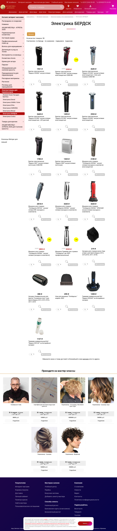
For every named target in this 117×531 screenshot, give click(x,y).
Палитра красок (21, 500)
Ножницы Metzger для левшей (9, 140)
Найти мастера (21, 503)
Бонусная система (52, 493)
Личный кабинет (21, 496)
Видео (76, 493)
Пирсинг (5, 65)
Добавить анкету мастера (55, 496)
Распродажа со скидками (11, 21)
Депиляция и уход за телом (10, 51)
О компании (78, 487)
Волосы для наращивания (12, 46)
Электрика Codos (9, 116)
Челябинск (11, 2)
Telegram (77, 512)
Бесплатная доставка (41, 2)
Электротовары (54, 12)
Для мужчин (79, 12)
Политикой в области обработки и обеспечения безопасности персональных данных (47, 523)
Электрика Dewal (9, 99)
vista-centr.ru (30, 17)
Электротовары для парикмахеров (9, 91)
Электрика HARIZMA (10, 108)
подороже (68, 41)
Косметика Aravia (8, 58)
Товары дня (90, 12)
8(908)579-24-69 (104, 2)
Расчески (5, 82)
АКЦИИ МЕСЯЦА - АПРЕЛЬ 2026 (12, 28)
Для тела (42, 12)
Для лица (33, 12)
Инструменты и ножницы (11, 55)
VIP (107, 12)
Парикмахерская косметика (8, 34)
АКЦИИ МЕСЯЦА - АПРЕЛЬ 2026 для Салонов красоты (12, 127)
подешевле (60, 41)
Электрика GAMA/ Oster (11, 102)
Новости (77, 490)
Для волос (13, 12)
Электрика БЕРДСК (10, 114)
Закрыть (85, 523)
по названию (49, 41)
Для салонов (67, 12)
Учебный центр (57, 2)
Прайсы (48, 490)
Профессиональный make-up (9, 42)
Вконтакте (78, 509)
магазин (86, 359)
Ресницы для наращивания (7, 86)
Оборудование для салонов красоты (9, 69)
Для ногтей (23, 12)
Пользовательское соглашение (27, 506)
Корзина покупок (21, 490)
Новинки (5, 24)
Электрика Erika (8, 105)
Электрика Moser (9, 111)
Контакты (78, 496)
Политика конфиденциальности (86, 500)
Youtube (77, 515)
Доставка (19, 493)
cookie (45, 519)
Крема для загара (9, 61)
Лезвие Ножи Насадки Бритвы (11, 96)
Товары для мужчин (9, 122)
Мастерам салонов (72, 2)
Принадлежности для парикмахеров (10, 74)
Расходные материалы (10, 78)
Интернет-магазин (25, 2)
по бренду (39, 41)
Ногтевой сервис (8, 38)
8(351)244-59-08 (88, 2)
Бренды (101, 12)
